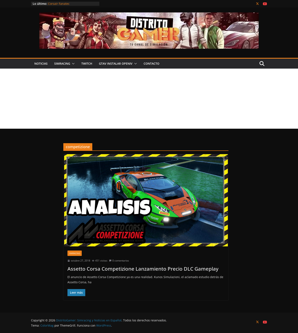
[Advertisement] (149, 100)
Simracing (62, 63)
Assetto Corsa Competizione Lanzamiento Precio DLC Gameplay (142, 268)
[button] (72, 64)
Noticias (41, 63)
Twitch (86, 63)
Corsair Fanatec (59, 4)
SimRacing (74, 253)
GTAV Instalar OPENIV (115, 63)
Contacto (151, 63)
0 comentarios (119, 260)
